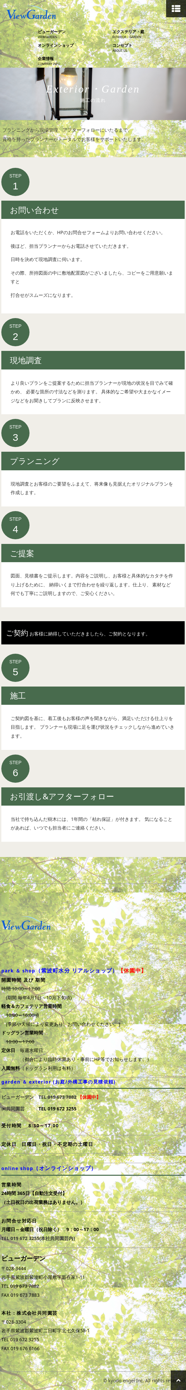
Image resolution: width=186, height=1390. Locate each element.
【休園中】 (132, 970)
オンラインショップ (56, 45)
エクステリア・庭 (148, 34)
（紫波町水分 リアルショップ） (76, 970)
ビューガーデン (74, 34)
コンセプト (148, 47)
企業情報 (74, 61)
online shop (49, 1168)
